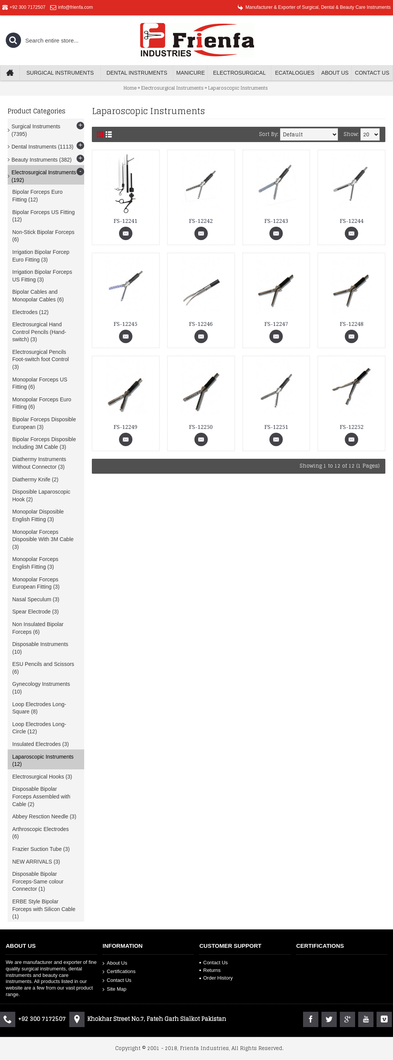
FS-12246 (201, 324)
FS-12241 (125, 221)
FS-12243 (276, 221)
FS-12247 (276, 324)
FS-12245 (125, 324)
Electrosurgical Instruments (172, 88)
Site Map (114, 989)
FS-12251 (276, 427)
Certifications (119, 971)
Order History (216, 978)
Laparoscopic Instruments (238, 88)
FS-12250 (201, 427)
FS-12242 (201, 221)
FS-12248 (352, 324)
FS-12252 (352, 427)
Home (130, 88)
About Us (115, 963)
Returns (210, 970)
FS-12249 (125, 427)
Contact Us (117, 980)
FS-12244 (352, 221)
